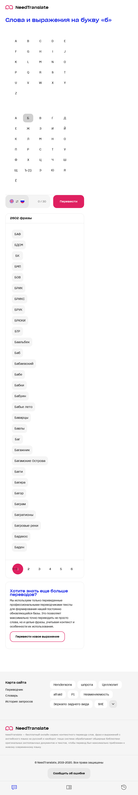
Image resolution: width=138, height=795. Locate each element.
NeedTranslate (27, 7)
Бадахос (21, 536)
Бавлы (19, 428)
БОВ (18, 277)
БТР (17, 331)
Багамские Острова (30, 461)
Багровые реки (26, 525)
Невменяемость (96, 694)
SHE (101, 704)
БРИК (19, 288)
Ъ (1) (28, 170)
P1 (73, 694)
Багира (20, 482)
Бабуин (20, 396)
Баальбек (22, 342)
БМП (18, 266)
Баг (17, 439)
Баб (17, 353)
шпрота (87, 684)
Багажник (22, 450)
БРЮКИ (20, 320)
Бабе (18, 374)
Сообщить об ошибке (69, 773)
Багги (19, 471)
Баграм (20, 504)
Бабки (19, 385)
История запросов (19, 701)
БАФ (18, 234)
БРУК (18, 309)
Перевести (68, 201)
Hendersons (63, 684)
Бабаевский (24, 363)
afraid (58, 694)
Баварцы (21, 417)
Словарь (11, 695)
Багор (19, 493)
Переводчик (14, 689)
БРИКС (20, 299)
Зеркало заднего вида (71, 704)
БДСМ (19, 245)
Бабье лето (24, 407)
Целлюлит (110, 684)
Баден (19, 547)
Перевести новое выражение (37, 636)
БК (17, 256)
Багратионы (24, 515)
